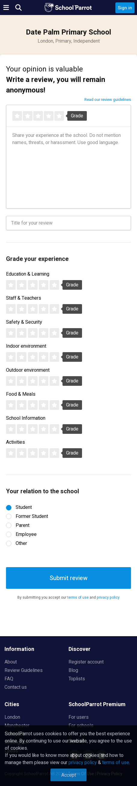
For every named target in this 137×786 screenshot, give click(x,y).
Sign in (125, 8)
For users (78, 717)
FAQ (9, 678)
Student (24, 507)
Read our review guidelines (107, 99)
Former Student (32, 516)
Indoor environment (26, 346)
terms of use (78, 597)
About (11, 662)
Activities (15, 442)
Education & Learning (27, 274)
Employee (26, 534)
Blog (73, 670)
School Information (25, 418)
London (12, 717)
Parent (22, 525)
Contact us (16, 687)
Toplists (76, 678)
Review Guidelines (24, 670)
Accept (68, 775)
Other (21, 543)
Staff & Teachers (23, 298)
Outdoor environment (28, 370)
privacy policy (108, 597)
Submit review (68, 578)
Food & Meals (20, 394)
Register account (86, 662)
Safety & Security (24, 322)
